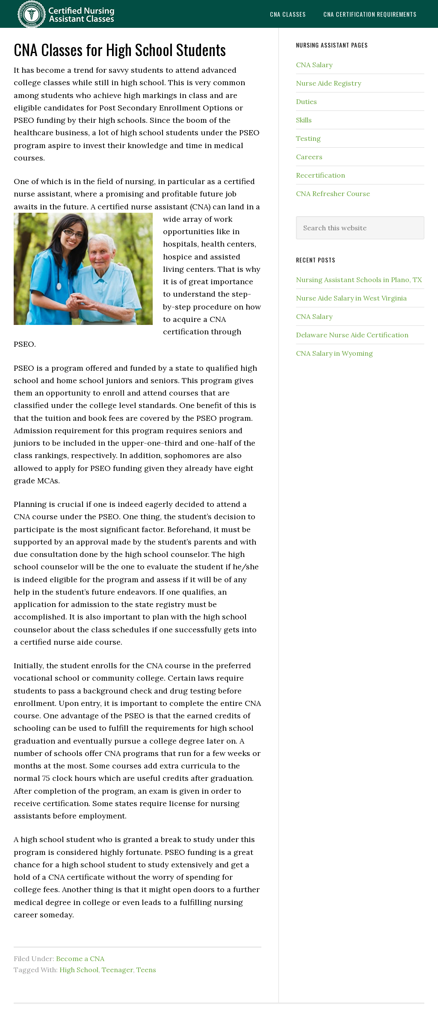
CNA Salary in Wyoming (334, 353)
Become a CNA (80, 958)
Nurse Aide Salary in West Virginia (351, 298)
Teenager (117, 969)
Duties (306, 101)
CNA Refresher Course (333, 193)
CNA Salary (314, 64)
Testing (308, 138)
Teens (146, 969)
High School (78, 969)
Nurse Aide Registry (328, 83)
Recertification (320, 175)
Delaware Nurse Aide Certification (352, 334)
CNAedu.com (78, 14)
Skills (304, 120)
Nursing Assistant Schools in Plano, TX (359, 279)
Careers (309, 156)
